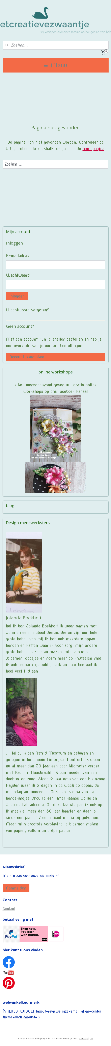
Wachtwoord (18, 275)
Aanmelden (16, 888)
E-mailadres (17, 255)
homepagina (93, 148)
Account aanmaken (26, 357)
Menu (55, 65)
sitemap (83, 1038)
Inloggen (17, 296)
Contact (9, 909)
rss (91, 1038)
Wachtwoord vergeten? (27, 310)
